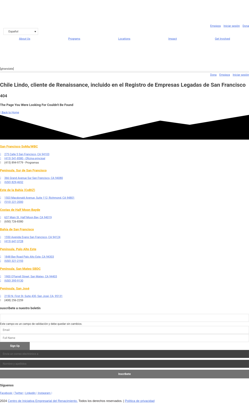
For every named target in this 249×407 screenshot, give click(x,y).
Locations (124, 38)
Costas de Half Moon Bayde (20, 210)
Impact (172, 38)
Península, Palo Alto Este (18, 249)
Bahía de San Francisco (17, 229)
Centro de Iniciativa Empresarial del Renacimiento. (43, 401)
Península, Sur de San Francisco (23, 170)
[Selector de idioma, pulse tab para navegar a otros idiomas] (20, 31)
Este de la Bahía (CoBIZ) (17, 190)
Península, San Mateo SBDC (20, 269)
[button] (124, 72)
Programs (74, 38)
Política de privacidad (140, 401)
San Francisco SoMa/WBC (19, 146)
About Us (24, 38)
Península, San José (14, 288)
